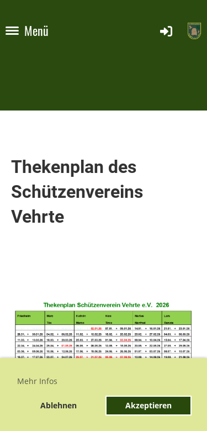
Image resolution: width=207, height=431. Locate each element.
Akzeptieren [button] (148, 405)
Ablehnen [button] (58, 405)
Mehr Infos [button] (37, 381)
